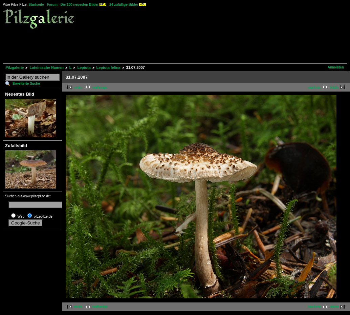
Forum (52, 4)
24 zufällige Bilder (123, 4)
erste (78, 87)
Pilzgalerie (14, 67)
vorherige (100, 87)
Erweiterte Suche (26, 83)
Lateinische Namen (46, 67)
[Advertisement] (126, 45)
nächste (314, 87)
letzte (334, 87)
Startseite (36, 4)
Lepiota (83, 67)
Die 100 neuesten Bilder (80, 4)
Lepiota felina (108, 67)
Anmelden (336, 67)
